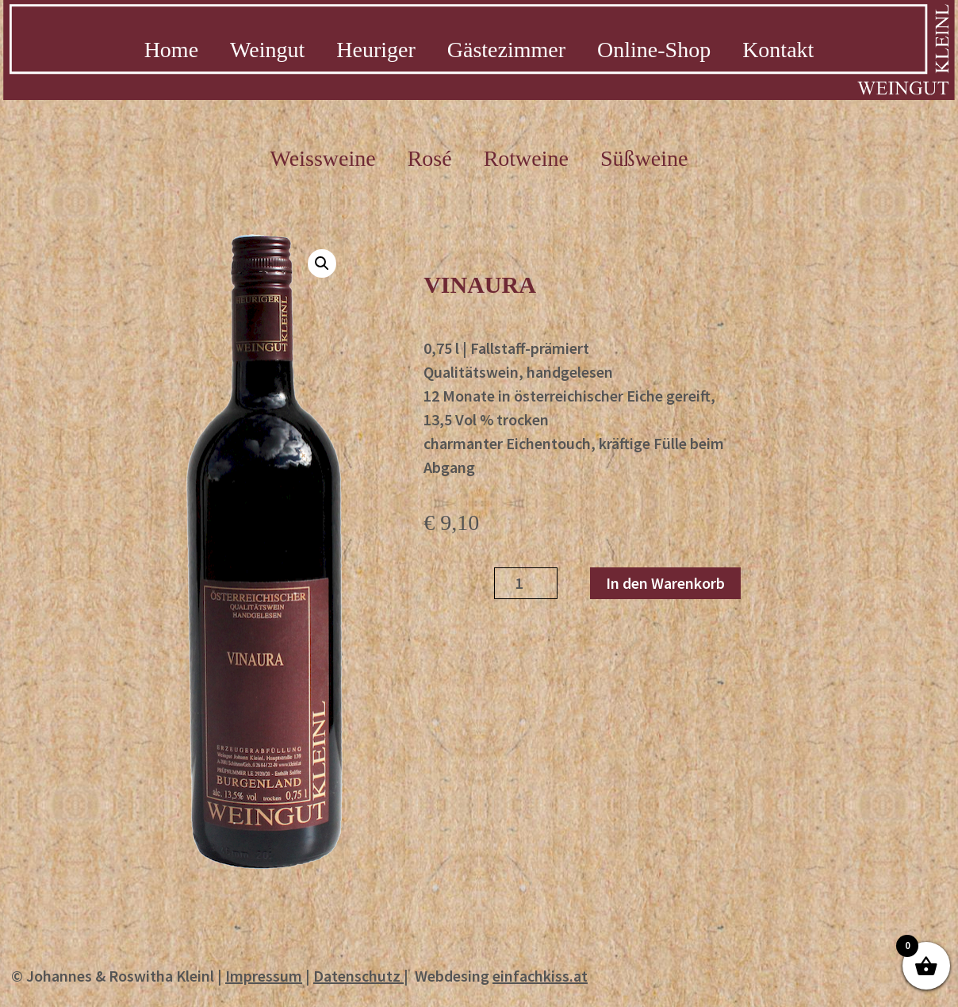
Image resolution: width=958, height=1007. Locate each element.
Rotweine (526, 159)
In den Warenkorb (665, 583)
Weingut (267, 49)
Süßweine (644, 159)
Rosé (430, 159)
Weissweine (323, 159)
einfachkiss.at (540, 976)
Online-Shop (654, 49)
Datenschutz (356, 976)
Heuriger (376, 49)
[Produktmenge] (526, 583)
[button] (322, 263)
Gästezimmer (506, 49)
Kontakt (778, 49)
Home (171, 49)
